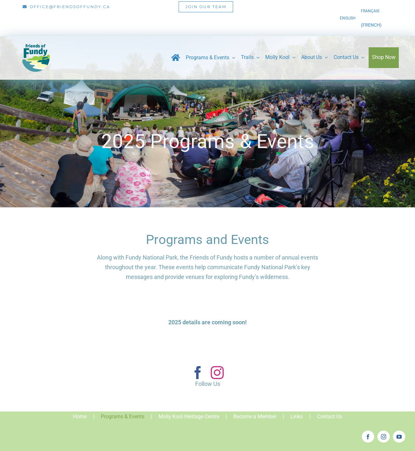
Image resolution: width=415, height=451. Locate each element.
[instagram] (217, 372)
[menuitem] (347, 18)
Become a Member (254, 416)
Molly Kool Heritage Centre (189, 416)
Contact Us (329, 416)
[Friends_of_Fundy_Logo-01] (35, 41)
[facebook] (197, 372)
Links (296, 416)
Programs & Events (122, 416)
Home (80, 416)
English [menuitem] (348, 18)
